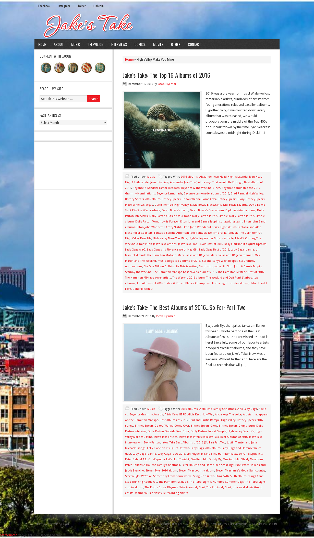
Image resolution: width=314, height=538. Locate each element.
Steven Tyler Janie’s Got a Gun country (240, 470)
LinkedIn (98, 6)
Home (42, 44)
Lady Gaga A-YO (135, 249)
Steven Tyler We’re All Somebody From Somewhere (158, 476)
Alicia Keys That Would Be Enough (220, 182)
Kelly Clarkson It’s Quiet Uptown (245, 244)
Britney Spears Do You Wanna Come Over (189, 199)
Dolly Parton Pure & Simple (210, 216)
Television (95, 44)
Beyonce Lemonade (169, 193)
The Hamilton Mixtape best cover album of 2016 (184, 272)
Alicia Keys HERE (175, 414)
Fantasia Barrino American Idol (174, 232)
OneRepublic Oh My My (206, 459)
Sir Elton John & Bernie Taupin (242, 266)
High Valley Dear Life (138, 238)
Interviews (119, 44)
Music (75, 44)
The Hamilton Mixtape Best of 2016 (241, 272)
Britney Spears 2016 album (142, 199)
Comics (140, 44)
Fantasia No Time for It (211, 232)
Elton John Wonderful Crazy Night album (209, 227)
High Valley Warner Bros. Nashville (211, 238)
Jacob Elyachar (167, 84)
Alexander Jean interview (152, 182)
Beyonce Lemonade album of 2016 (206, 193)
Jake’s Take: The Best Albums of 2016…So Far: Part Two (184, 307)
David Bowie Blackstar (204, 204)
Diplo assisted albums (240, 210)
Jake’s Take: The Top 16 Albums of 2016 (166, 75)
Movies (158, 44)
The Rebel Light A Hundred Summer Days (216, 481)
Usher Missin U (142, 289)
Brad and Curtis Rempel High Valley (212, 420)
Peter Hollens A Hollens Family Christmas (152, 465)
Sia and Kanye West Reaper (219, 261)
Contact (194, 44)
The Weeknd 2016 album (189, 277)
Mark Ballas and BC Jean (193, 255)
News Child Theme (199, 524)
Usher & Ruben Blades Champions (187, 283)
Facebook (44, 6)
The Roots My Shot (219, 487)
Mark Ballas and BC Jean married (232, 255)
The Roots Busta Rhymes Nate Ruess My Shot (175, 487)
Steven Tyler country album (196, 470)
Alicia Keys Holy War (200, 414)
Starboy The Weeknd (138, 272)
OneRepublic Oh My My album (243, 459)
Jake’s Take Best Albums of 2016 (227, 437)
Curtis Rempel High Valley (172, 204)
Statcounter (8, 535)
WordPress (257, 524)
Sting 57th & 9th (203, 476)
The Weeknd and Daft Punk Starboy (229, 277)
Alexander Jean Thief (183, 182)
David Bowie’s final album (207, 210)
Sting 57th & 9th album (231, 476)
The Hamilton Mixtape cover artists (148, 277)
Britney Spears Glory (231, 199)
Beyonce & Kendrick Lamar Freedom (156, 188)
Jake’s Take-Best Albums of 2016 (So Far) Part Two (193, 442)
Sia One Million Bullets (159, 266)
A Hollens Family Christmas (217, 409)
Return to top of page (53, 524)
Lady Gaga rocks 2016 (171, 453)
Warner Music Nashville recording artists (161, 493)
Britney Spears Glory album (237, 425)
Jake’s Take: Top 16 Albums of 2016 (200, 244)
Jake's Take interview (192, 437)
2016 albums (189, 176)
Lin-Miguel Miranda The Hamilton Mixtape (214, 453)
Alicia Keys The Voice (228, 414)
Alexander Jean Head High (216, 176)
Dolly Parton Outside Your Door (170, 216)
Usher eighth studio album (230, 283)
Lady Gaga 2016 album (205, 448)
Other (175, 44)
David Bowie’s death (175, 210)
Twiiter (82, 6)
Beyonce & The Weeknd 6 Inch (200, 188)
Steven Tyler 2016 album (161, 470)
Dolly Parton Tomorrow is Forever (157, 221)
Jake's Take (157, 25)
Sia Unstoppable (210, 266)
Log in (272, 524)
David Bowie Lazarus (233, 204)
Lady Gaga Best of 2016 (214, 249)
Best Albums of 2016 (173, 420)
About (59, 44)
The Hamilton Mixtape (173, 481)
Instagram (64, 6)
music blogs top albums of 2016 (179, 261)
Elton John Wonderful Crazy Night (159, 227)
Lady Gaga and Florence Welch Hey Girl (172, 249)
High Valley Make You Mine (170, 238)
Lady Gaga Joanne (242, 249)
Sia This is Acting (186, 266)
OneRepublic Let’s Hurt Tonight (168, 459)
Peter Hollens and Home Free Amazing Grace (211, 465)
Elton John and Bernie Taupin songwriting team (211, 221)
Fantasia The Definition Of (244, 232)
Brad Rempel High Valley (247, 193)
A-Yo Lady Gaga (247, 409)
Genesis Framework (232, 524)
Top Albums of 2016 (150, 283)
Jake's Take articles (165, 244)
